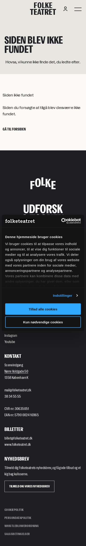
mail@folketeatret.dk (17, 390)
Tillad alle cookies (43, 309)
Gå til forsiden (14, 129)
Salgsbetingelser (17, 534)
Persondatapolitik (17, 518)
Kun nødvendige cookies (43, 322)
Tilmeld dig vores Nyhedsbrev (29, 486)
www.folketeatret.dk (17, 444)
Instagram (10, 335)
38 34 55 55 (12, 396)
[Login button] (65, 8)
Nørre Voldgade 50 (16, 371)
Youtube (9, 341)
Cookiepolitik (14, 510)
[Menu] (78, 8)
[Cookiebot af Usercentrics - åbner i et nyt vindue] (61, 221)
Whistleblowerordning (21, 526)
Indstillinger (62, 295)
